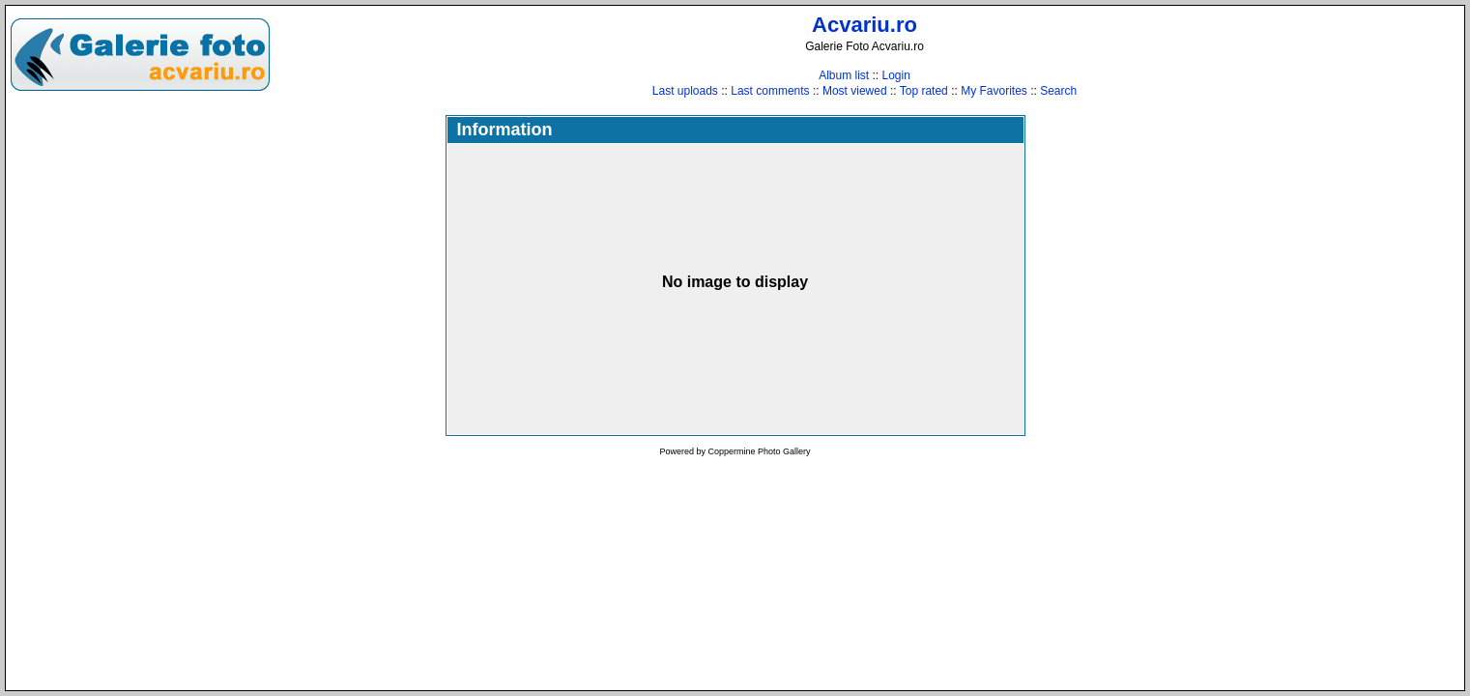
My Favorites (994, 91)
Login (895, 75)
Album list (844, 75)
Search (1058, 91)
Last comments (770, 91)
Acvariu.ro (864, 25)
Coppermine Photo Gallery (758, 451)
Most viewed (854, 91)
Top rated (924, 91)
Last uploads (685, 91)
